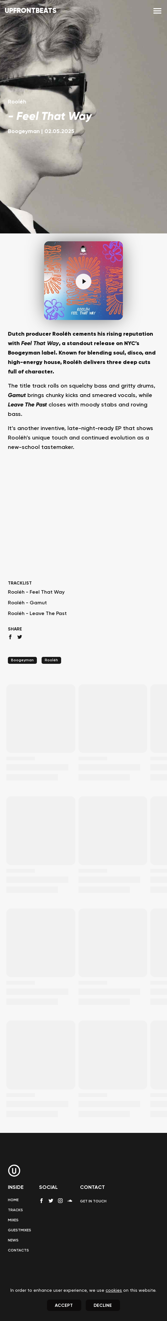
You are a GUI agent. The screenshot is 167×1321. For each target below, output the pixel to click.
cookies (114, 1290)
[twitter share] (19, 637)
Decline (103, 1305)
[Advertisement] (83, 528)
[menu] (157, 11)
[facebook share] (10, 637)
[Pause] (83, 281)
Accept (64, 1305)
